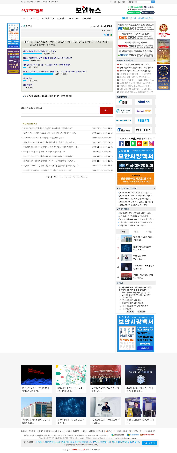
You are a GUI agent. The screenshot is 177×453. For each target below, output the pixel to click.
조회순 (122, 231)
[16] (82, 176)
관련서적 (100, 431)
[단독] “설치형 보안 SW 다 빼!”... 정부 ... (135, 64)
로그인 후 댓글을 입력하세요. (60, 110)
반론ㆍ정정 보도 (149, 443)
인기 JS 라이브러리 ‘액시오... (136, 195)
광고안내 (32, 431)
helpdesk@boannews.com (128, 438)
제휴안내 (92, 431)
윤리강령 (76, 431)
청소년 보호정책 (65, 431)
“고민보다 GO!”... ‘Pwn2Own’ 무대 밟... (135, 86)
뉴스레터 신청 (53, 2)
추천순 (135, 231)
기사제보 (37, 2)
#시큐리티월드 (48, 18)
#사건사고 (61, 18)
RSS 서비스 (111, 431)
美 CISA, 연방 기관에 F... (134, 204)
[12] (66, 176)
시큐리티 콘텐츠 (147, 18)
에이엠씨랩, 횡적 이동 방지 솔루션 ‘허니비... (136, 213)
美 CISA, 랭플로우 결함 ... (135, 198)
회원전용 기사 (130, 18)
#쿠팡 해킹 (86, 18)
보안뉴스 (99, 26)
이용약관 (40, 431)
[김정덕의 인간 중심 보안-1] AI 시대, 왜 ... (135, 89)
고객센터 (84, 431)
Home (93, 26)
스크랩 (45, 2)
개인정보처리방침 (51, 431)
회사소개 (24, 431)
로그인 (23, 2)
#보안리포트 (74, 18)
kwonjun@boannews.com (86, 444)
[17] (86, 176)
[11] (62, 176)
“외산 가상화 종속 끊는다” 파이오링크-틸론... (136, 219)
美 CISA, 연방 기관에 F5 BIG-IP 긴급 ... (134, 76)
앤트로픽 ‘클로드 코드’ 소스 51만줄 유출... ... (136, 70)
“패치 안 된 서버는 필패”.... (135, 192)
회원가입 (30, 2)
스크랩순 (149, 231)
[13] (70, 176)
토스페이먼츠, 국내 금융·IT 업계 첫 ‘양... (134, 216)
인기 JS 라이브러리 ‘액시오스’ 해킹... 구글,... (136, 79)
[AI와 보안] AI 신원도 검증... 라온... (132, 225)
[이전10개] (51, 176)
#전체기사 (35, 18)
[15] (78, 176)
